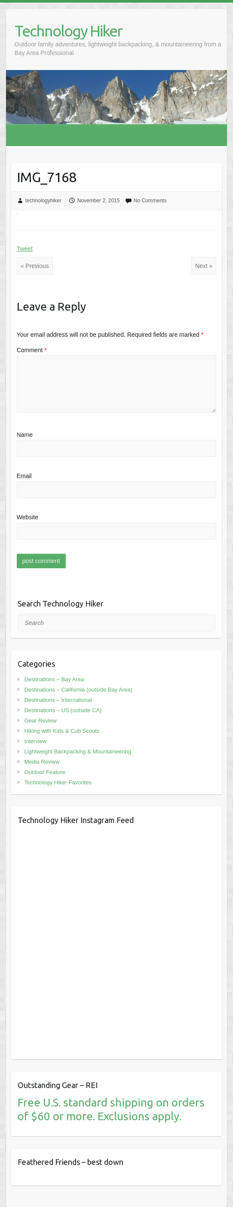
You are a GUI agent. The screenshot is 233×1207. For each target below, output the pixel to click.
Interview (35, 741)
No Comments (150, 201)
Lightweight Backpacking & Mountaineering (77, 751)
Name (25, 434)
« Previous (35, 265)
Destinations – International (58, 700)
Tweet (25, 248)
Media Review (41, 762)
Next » (203, 265)
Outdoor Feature (44, 772)
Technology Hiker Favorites (58, 782)
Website (27, 517)
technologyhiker (43, 201)
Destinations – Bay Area (54, 679)
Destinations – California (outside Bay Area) (78, 689)
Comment (32, 350)
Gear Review (40, 720)
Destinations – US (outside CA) (62, 710)
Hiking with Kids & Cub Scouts (61, 731)
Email (24, 475)
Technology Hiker (68, 31)
